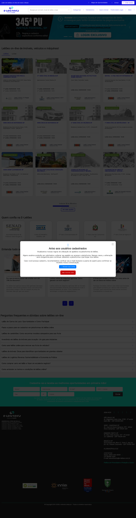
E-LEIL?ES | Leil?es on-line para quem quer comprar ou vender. (11, 10)
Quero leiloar (104, 10)
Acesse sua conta (67, 267)
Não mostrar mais (68, 272)
